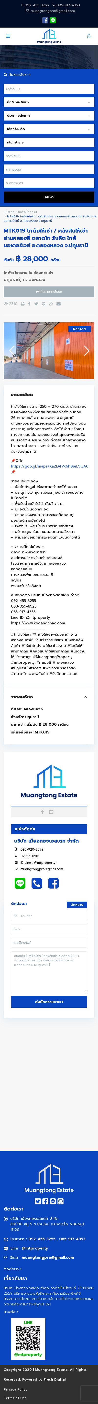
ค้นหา (49, 197)
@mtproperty (35, 1248)
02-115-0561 (30, 856)
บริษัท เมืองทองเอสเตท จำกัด (46, 840)
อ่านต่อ (11, 1311)
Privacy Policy (15, 1389)
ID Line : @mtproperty (38, 862)
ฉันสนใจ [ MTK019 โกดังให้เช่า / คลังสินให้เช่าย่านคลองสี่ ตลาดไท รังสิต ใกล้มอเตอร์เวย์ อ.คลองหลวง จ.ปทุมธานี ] (49, 972)
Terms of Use (15, 1398)
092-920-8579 (32, 849)
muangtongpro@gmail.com (52, 10)
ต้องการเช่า (43, 272)
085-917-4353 (68, 5)
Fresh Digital (55, 1379)
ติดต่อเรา (14, 1269)
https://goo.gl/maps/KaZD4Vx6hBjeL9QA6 (49, 466)
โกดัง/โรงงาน (27, 212)
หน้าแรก (9, 212)
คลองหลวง (34, 279)
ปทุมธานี (12, 279)
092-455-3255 (37, 5)
